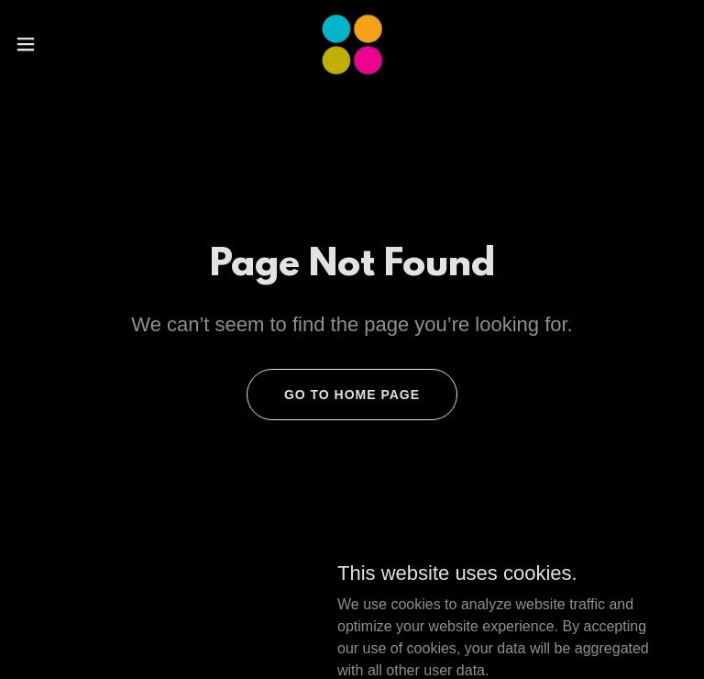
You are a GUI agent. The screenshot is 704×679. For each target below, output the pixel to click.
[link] (352, 44)
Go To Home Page (352, 394)
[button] (59, 44)
